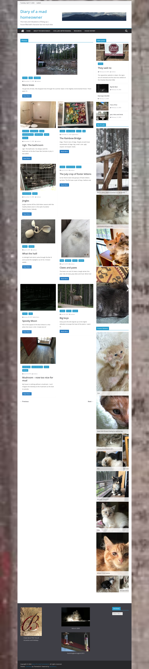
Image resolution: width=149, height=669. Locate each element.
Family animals (70, 131)
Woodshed (37, 78)
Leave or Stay (38, 134)
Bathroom (25, 131)
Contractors (34, 131)
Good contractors (28, 134)
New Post (68, 260)
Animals (62, 131)
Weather (31, 246)
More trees (28, 85)
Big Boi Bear (114, 87)
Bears (61, 260)
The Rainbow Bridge (70, 138)
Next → (90, 401)
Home (28, 31)
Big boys (64, 318)
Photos (25, 78)
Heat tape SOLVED (103, 96)
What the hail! (29, 253)
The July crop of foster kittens (75, 173)
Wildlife (81, 260)
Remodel (25, 138)
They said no (104, 67)
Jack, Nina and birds (116, 114)
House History (90, 31)
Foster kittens (27, 193)
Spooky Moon (29, 320)
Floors (42, 131)
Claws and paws (68, 267)
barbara (38, 81)
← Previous (24, 401)
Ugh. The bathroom (32, 145)
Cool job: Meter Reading (62, 31)
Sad (84, 131)
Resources (78, 31)
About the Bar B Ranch (42, 31)
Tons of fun (113, 105)
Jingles (25, 200)
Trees (30, 78)
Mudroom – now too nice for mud (37, 379)
